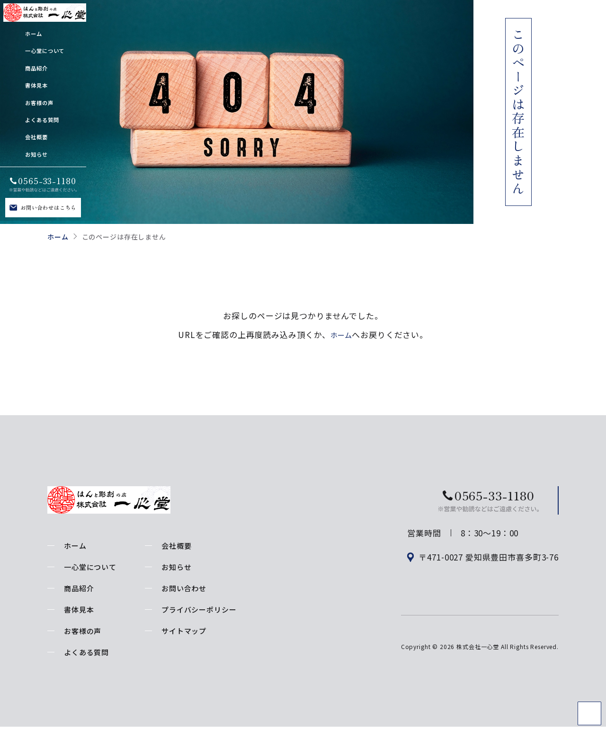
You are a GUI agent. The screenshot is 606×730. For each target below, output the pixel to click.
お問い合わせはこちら (48, 207)
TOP (589, 713)
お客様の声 (82, 630)
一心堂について (90, 566)
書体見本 (79, 609)
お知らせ (176, 566)
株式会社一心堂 (477, 656)
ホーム (58, 236)
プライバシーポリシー (199, 609)
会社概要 (176, 545)
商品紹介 (79, 588)
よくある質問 (86, 652)
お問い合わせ (183, 588)
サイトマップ (183, 630)
